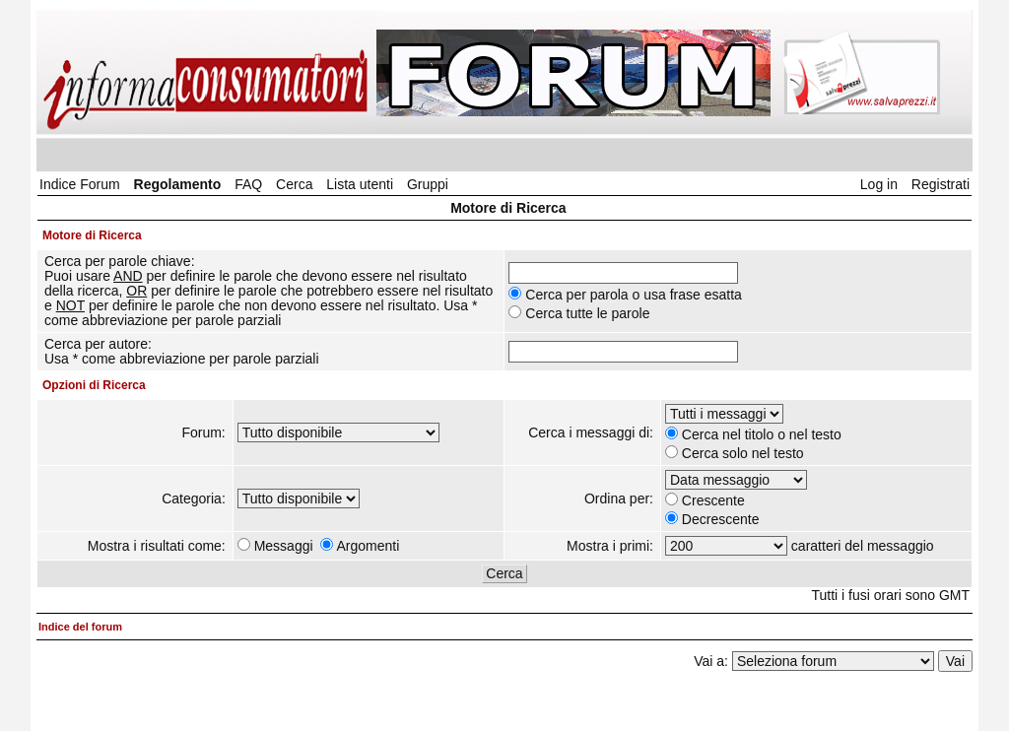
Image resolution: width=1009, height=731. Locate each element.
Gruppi (427, 184)
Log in (879, 184)
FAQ (248, 184)
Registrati (940, 184)
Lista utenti (359, 184)
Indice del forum (80, 626)
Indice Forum (79, 184)
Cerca (294, 184)
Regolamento (178, 184)
